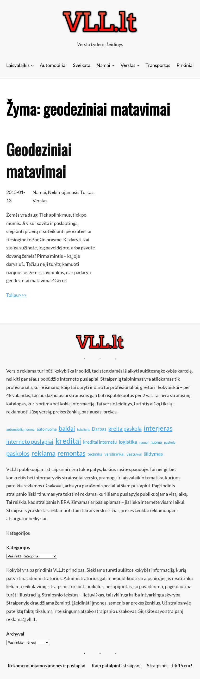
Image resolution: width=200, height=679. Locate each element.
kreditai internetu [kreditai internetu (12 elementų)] (100, 442)
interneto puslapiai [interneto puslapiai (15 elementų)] (29, 441)
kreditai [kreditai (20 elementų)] (68, 440)
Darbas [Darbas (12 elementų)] (99, 429)
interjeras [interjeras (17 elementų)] (158, 428)
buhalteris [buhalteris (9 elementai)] (83, 429)
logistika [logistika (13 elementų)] (128, 442)
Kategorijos (18, 547)
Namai (39, 192)
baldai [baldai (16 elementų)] (67, 428)
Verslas (40, 200)
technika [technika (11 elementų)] (95, 454)
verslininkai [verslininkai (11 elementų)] (114, 454)
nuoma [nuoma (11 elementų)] (156, 442)
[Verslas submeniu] (137, 65)
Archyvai (15, 634)
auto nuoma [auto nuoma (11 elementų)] (47, 429)
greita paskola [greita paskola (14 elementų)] (125, 428)
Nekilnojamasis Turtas (70, 192)
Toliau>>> (16, 295)
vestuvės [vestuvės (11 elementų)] (134, 454)
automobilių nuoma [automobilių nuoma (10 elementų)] (20, 429)
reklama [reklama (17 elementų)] (43, 453)
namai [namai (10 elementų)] (143, 442)
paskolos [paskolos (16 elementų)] (17, 453)
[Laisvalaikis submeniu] (32, 65)
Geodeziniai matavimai (38, 160)
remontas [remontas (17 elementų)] (71, 453)
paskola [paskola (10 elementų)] (170, 442)
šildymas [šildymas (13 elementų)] (153, 454)
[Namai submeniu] (112, 65)
